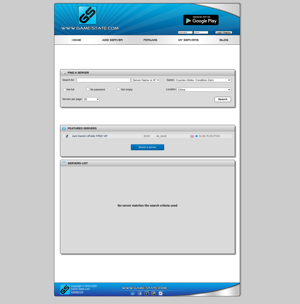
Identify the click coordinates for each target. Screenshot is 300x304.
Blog (224, 39)
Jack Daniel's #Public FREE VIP (90, 136)
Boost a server (147, 147)
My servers (188, 39)
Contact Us (77, 291)
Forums (150, 39)
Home (76, 39)
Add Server (112, 39)
